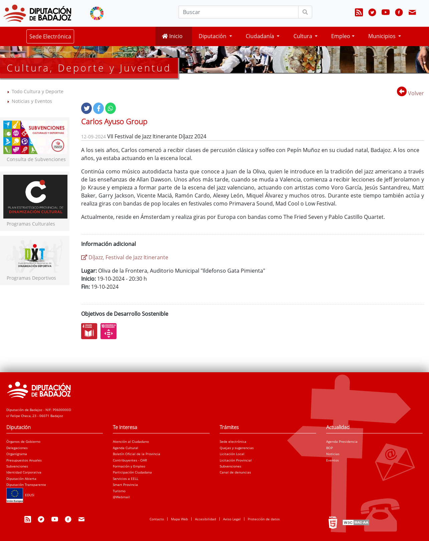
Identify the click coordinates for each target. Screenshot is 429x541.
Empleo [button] (340, 36)
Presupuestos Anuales (24, 460)
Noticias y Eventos (32, 101)
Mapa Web (179, 519)
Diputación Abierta (21, 478)
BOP (329, 447)
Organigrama (16, 453)
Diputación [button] (213, 36)
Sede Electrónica (50, 36)
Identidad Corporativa (23, 472)
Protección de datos (264, 519)
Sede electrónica (233, 441)
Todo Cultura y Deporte (37, 91)
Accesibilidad (205, 519)
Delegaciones (17, 447)
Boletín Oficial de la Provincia (136, 453)
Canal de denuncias (235, 472)
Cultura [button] (303, 36)
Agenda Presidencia (342, 441)
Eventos (332, 460)
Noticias (333, 453)
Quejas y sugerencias (237, 447)
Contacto (157, 519)
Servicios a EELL (125, 478)
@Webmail (121, 497)
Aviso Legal (232, 519)
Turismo (119, 491)
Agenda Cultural (125, 447)
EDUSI (20, 495)
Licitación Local (232, 453)
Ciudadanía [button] (260, 36)
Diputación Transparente (26, 484)
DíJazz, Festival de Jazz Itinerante (124, 257)
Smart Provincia (125, 484)
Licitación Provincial (236, 460)
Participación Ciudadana (132, 472)
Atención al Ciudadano (131, 441)
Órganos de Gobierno (23, 441)
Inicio (172, 36)
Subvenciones (17, 466)
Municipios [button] (382, 36)
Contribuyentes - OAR (130, 460)
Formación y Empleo (129, 466)
